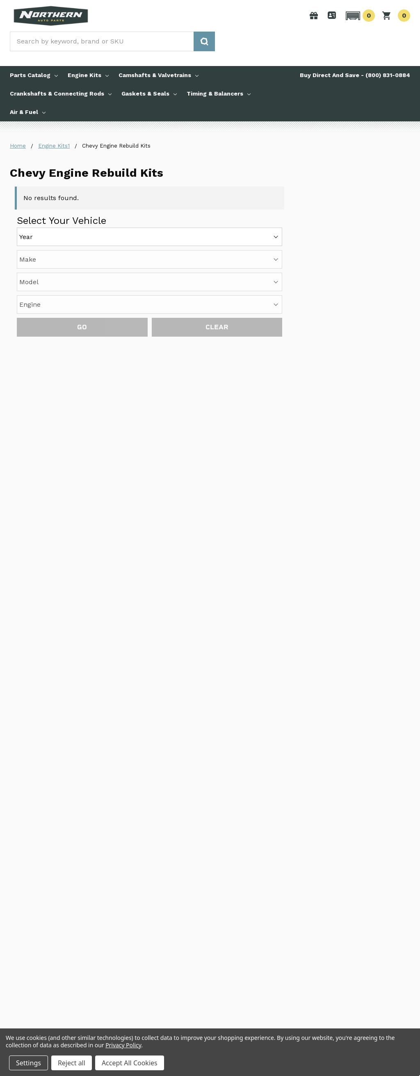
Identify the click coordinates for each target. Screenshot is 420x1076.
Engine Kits (88, 75)
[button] (359, 15)
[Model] (149, 282)
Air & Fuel (28, 112)
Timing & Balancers (219, 93)
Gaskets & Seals (149, 93)
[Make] (149, 259)
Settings (28, 1062)
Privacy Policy (123, 1045)
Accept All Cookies (130, 1062)
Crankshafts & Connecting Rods (61, 93)
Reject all (71, 1062)
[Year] (149, 237)
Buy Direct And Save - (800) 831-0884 (355, 75)
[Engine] (149, 304)
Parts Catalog (34, 75)
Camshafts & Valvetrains (159, 75)
